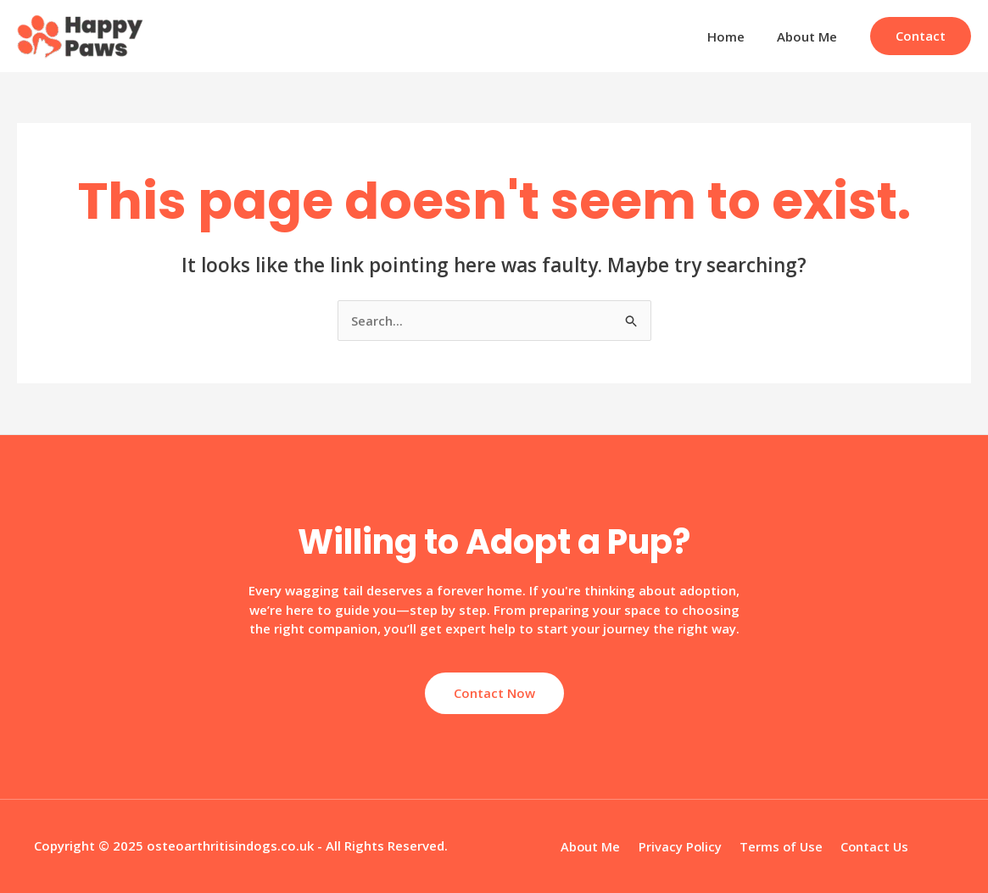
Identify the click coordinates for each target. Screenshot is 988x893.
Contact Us (868, 846)
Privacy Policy (681, 846)
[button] (920, 36)
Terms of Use (778, 846)
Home (736, 36)
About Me (810, 36)
